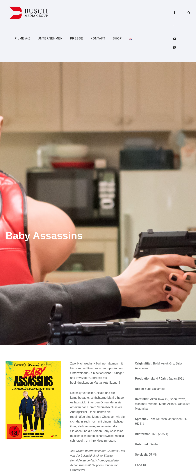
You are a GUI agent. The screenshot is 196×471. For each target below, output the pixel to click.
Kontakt (97, 38)
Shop (117, 38)
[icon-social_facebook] (175, 12)
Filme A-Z (22, 38)
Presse (76, 38)
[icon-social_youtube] (175, 38)
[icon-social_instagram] (174, 48)
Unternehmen (50, 38)
